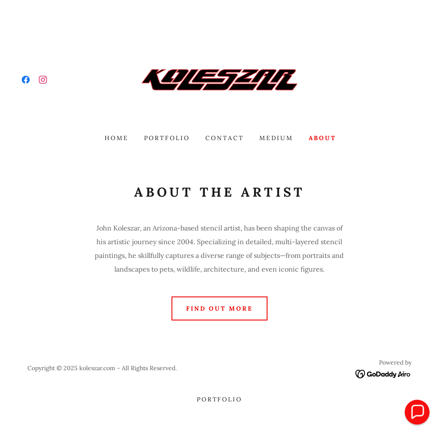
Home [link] (117, 138)
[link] (25, 79)
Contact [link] (224, 138)
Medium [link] (276, 138)
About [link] (322, 138)
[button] (417, 412)
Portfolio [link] (167, 138)
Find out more (219, 308)
